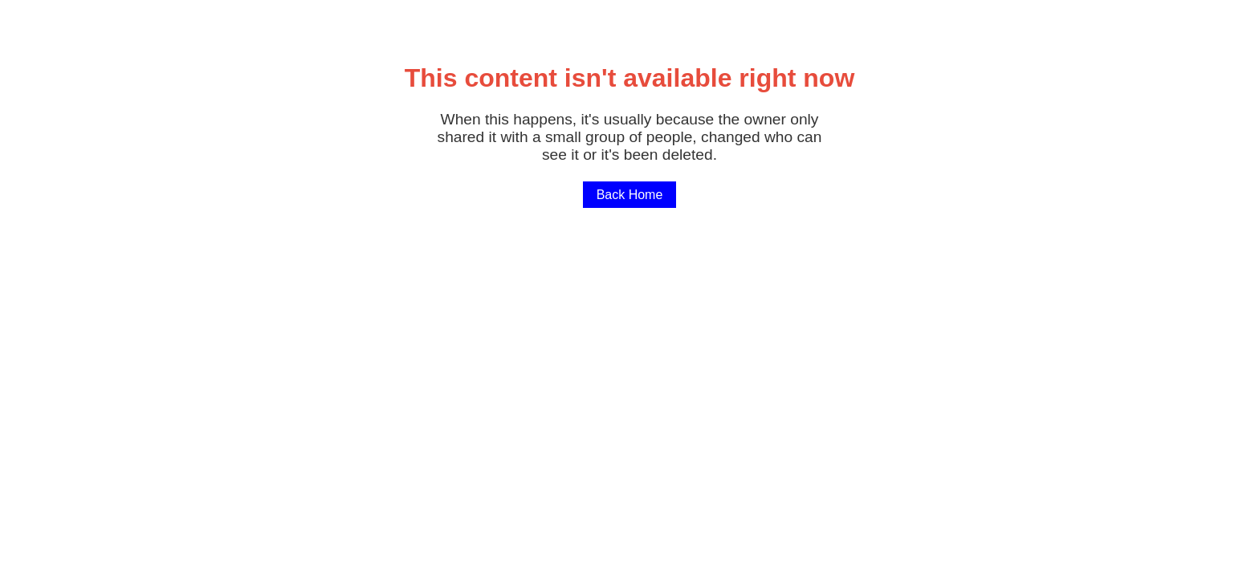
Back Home (630, 194)
